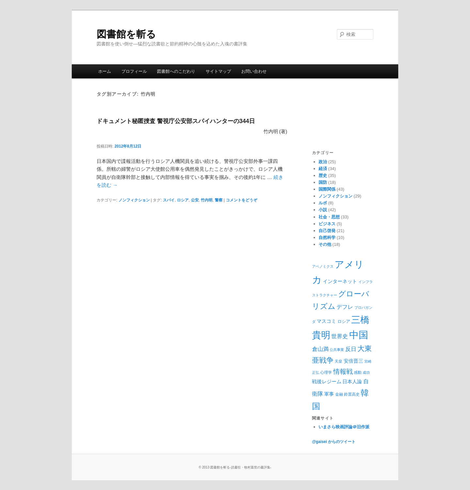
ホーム (104, 71)
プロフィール (134, 71)
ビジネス (327, 223)
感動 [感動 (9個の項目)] (358, 372)
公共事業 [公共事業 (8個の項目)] (337, 350)
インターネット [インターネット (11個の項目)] (340, 281)
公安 (195, 200)
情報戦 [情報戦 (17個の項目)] (343, 371)
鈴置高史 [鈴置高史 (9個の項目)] (352, 394)
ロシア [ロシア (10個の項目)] (343, 321)
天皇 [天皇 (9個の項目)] (338, 361)
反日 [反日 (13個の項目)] (350, 349)
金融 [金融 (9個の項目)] (339, 394)
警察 (219, 200)
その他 (325, 244)
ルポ (323, 202)
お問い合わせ (254, 71)
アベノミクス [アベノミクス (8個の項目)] (323, 266)
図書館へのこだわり (176, 71)
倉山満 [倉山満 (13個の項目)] (320, 349)
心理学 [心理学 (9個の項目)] (326, 372)
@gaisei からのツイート (333, 441)
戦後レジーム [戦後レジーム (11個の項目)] (326, 381)
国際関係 (327, 189)
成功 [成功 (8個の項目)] (366, 372)
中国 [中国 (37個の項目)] (358, 334)
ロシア (183, 200)
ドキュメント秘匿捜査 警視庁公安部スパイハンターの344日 (176, 121)
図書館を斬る (126, 34)
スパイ (169, 200)
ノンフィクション (134, 200)
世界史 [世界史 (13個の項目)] (339, 336)
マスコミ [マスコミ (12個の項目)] (326, 321)
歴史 (323, 175)
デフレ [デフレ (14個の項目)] (345, 307)
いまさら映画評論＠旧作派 (344, 426)
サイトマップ (218, 71)
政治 (323, 161)
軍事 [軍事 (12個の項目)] (329, 394)
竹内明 (206, 200)
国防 (323, 182)
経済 (323, 168)
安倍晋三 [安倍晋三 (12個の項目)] (353, 361)
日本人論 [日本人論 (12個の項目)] (352, 381)
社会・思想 (329, 216)
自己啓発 (327, 230)
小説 (323, 209)
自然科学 (327, 237)
